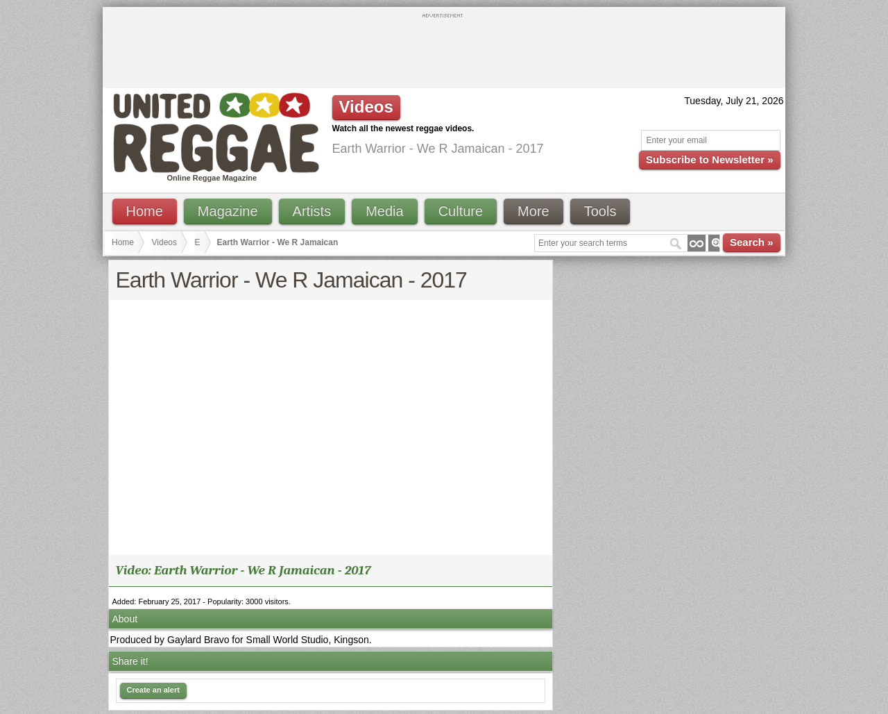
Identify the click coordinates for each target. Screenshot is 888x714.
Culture (460, 211)
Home (144, 211)
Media (384, 211)
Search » (752, 242)
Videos (164, 242)
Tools (600, 211)
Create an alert (153, 690)
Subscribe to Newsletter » (709, 159)
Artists (312, 211)
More (533, 211)
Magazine (228, 211)
